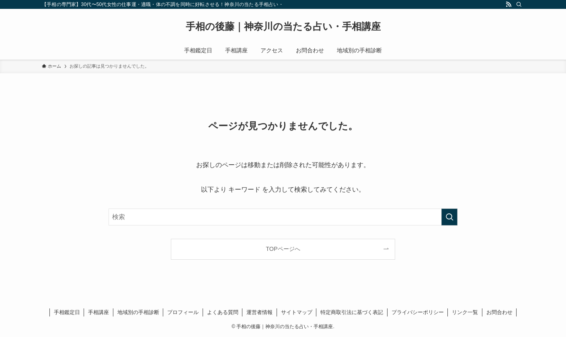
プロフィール (183, 312)
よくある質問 (222, 312)
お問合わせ (499, 312)
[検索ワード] (283, 217)
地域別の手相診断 (138, 312)
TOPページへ (283, 249)
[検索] (519, 4)
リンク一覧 (465, 312)
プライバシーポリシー (418, 312)
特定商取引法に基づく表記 (351, 312)
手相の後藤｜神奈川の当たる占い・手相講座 (283, 26)
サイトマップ (296, 312)
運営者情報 (259, 312)
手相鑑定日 (67, 312)
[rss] (508, 4)
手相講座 (98, 312)
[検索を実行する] (449, 217)
